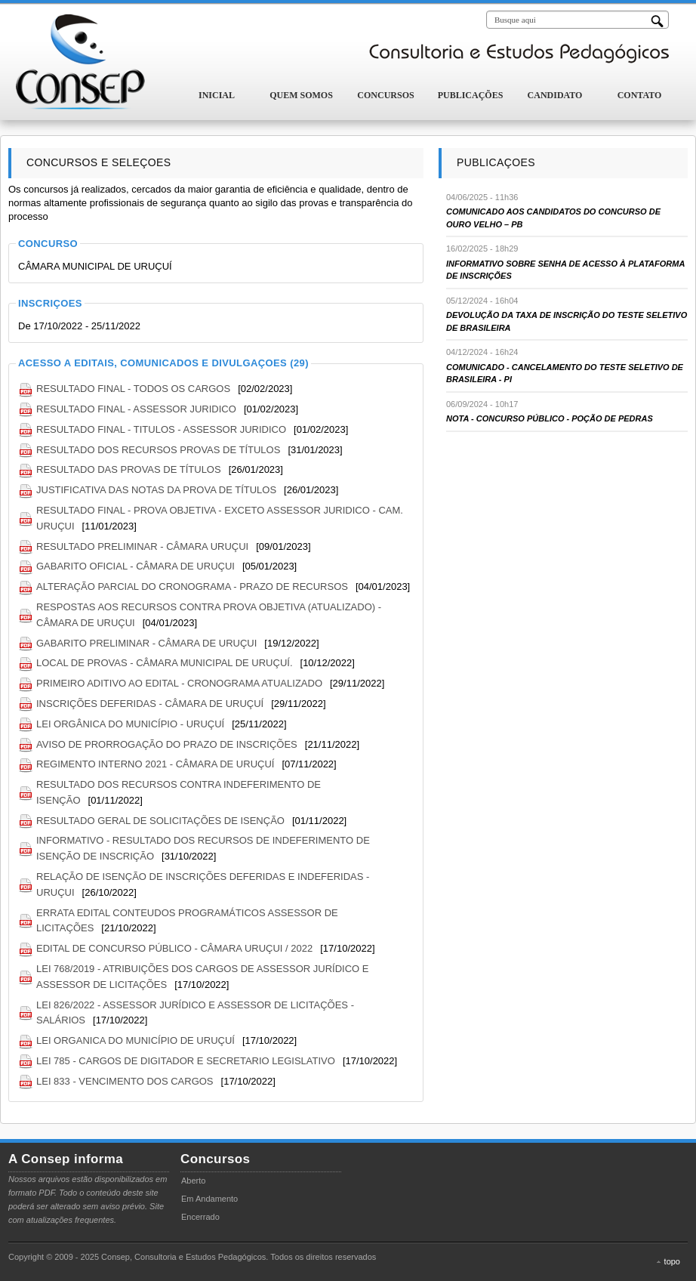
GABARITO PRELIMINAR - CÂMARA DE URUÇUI (146, 643)
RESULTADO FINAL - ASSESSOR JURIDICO (136, 409)
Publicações (471, 95)
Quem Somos (301, 95)
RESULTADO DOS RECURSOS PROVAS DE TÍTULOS (158, 449)
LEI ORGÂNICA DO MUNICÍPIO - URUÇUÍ (130, 724)
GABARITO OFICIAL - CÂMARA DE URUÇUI (135, 566)
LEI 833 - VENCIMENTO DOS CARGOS (125, 1081)
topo (672, 1261)
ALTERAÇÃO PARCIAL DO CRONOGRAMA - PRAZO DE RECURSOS (192, 586)
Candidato (555, 95)
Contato (639, 95)
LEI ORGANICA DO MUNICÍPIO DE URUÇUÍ (135, 1040)
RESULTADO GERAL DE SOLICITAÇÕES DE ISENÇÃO (160, 820)
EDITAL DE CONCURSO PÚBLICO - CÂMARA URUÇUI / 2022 (174, 948)
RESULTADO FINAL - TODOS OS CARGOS (133, 388)
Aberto (193, 1180)
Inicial (217, 95)
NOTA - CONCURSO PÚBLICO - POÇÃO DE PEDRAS (549, 418)
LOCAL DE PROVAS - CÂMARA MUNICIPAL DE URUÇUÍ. (164, 662)
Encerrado (200, 1216)
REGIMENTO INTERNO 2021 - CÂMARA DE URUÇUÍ (155, 764)
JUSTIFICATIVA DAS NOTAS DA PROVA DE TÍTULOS (156, 489)
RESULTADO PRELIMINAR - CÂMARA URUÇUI (142, 546)
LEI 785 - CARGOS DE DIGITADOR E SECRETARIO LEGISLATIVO (185, 1060)
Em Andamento (209, 1198)
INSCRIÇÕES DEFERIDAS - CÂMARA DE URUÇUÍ (149, 703)
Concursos (385, 95)
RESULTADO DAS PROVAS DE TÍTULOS (128, 469)
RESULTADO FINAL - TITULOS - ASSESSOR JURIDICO (161, 429)
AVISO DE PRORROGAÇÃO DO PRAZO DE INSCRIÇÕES (166, 744)
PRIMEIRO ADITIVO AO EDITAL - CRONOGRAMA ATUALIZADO (179, 683)
